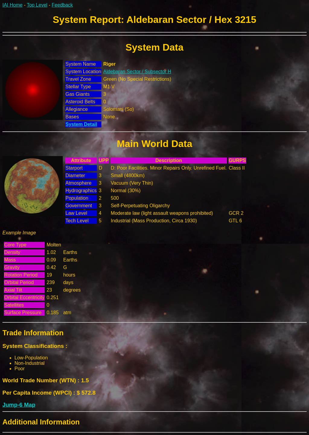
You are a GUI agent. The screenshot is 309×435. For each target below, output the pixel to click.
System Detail (81, 124)
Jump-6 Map (18, 405)
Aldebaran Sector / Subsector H (137, 71)
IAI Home (12, 5)
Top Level (37, 5)
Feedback (62, 5)
